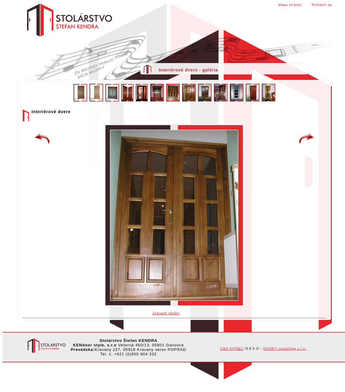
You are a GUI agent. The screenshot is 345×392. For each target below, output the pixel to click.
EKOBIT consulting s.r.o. (285, 348)
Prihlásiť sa (322, 5)
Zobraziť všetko (166, 313)
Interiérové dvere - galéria (188, 70)
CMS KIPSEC (231, 348)
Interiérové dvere (306, 139)
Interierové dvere (42, 139)
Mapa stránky (290, 5)
